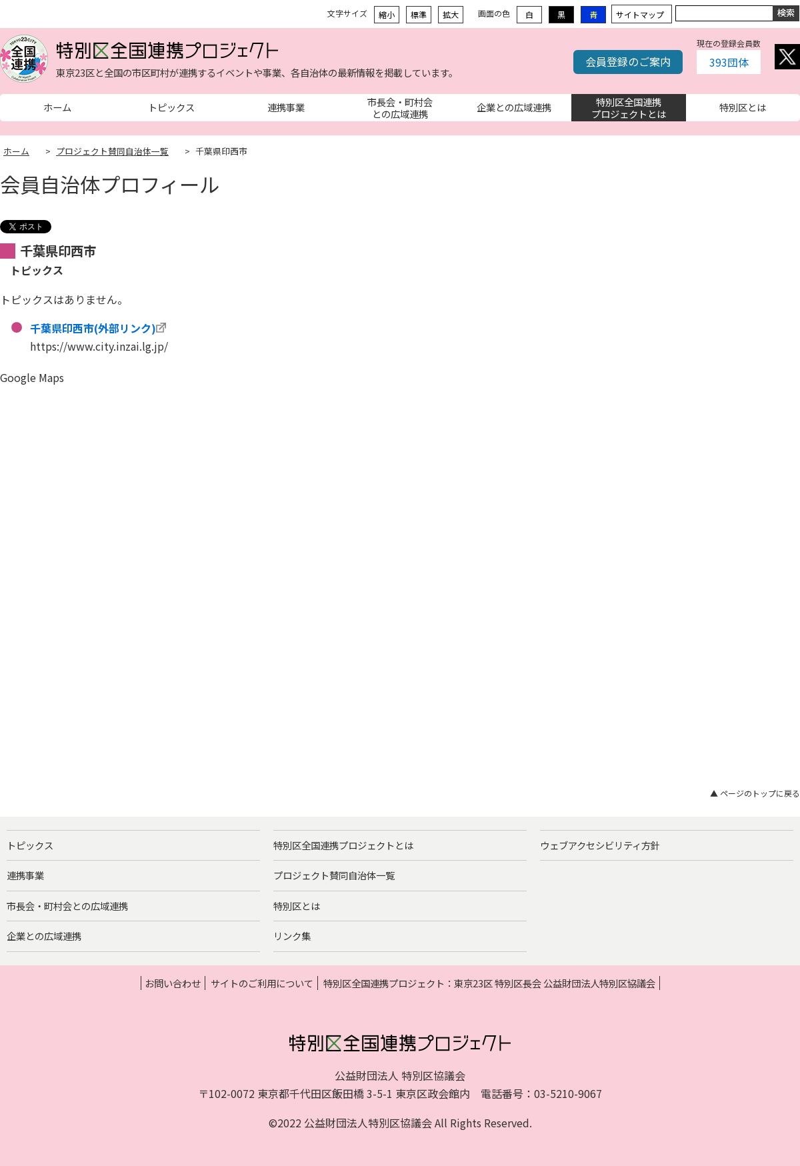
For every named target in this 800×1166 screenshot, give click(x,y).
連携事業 (25, 875)
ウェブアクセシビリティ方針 (600, 845)
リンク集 (292, 936)
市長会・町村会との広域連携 (67, 906)
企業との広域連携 (44, 936)
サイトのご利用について (262, 983)
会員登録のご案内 (628, 61)
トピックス (30, 845)
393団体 (729, 62)
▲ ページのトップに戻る (755, 793)
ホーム (16, 151)
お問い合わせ (173, 983)
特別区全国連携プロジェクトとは (343, 845)
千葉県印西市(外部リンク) (93, 328)
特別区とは (296, 906)
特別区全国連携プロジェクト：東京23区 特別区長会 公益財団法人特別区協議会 (489, 983)
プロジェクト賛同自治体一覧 (112, 151)
